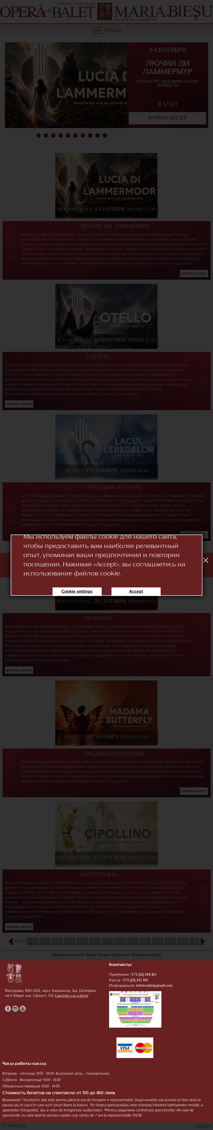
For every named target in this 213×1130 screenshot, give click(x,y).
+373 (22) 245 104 (135, 980)
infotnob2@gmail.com (154, 985)
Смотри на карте (71, 996)
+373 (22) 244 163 (143, 974)
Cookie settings (77, 591)
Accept (136, 591)
